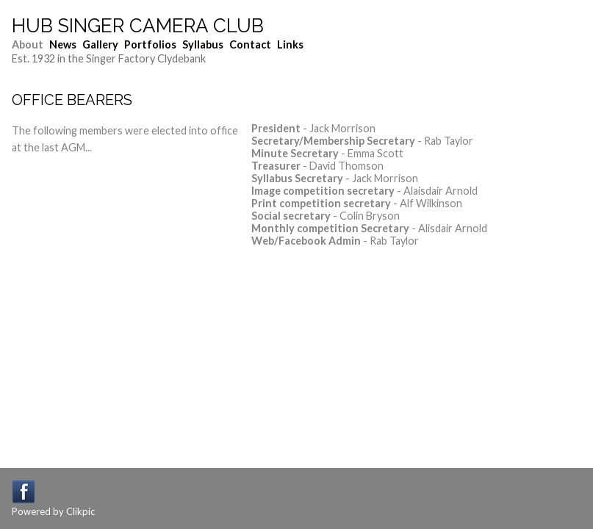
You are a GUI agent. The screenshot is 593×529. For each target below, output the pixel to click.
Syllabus (202, 44)
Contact (250, 44)
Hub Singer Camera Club (138, 26)
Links (290, 44)
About (27, 44)
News (62, 44)
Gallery (100, 44)
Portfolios (150, 44)
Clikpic (80, 511)
